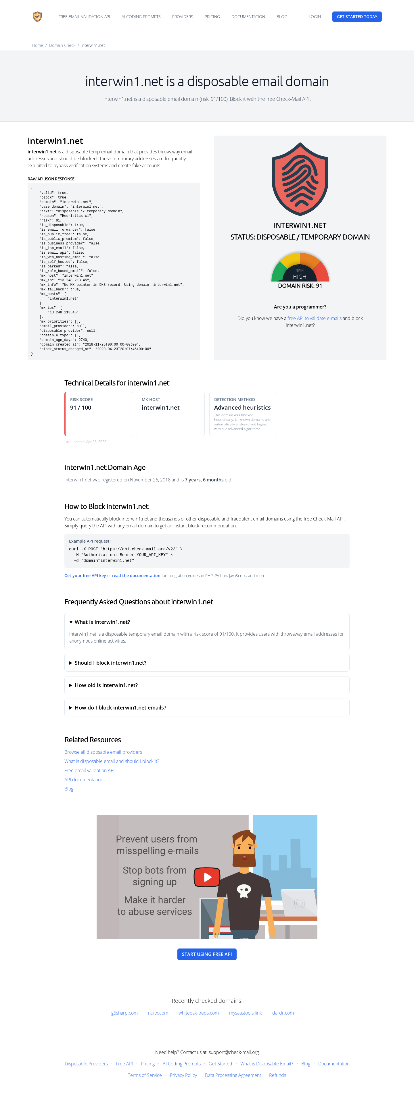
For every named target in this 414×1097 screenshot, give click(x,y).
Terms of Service (145, 1075)
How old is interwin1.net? (106, 685)
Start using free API (207, 954)
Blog (282, 16)
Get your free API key (85, 575)
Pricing (212, 16)
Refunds (277, 1075)
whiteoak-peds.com (199, 1013)
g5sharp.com (124, 1013)
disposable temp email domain (97, 152)
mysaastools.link (245, 1013)
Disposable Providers (86, 1064)
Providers (182, 16)
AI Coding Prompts (141, 16)
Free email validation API (84, 16)
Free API (124, 1064)
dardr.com (283, 1013)
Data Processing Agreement (233, 1075)
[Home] (37, 16)
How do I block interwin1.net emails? (120, 707)
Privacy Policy (183, 1075)
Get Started (220, 1064)
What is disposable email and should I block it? (111, 761)
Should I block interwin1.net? (110, 662)
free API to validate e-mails (315, 318)
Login (315, 16)
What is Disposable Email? (266, 1064)
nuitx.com (158, 1013)
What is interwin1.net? (102, 621)
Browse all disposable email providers (103, 752)
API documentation (83, 779)
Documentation (248, 16)
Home (37, 45)
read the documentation (136, 575)
